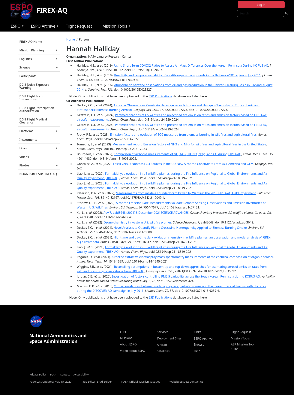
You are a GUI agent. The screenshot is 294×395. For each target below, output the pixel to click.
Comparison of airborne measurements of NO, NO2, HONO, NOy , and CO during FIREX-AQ (177, 154)
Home (70, 39)
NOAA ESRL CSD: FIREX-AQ (38, 174)
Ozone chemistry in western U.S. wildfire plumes (137, 222)
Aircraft (162, 345)
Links (38, 149)
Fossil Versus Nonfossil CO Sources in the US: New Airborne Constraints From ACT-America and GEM (183, 164)
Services (162, 332)
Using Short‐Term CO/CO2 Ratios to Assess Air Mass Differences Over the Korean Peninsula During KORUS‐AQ (191, 65)
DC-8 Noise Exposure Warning (34, 86)
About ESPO (128, 344)
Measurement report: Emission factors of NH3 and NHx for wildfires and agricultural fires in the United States (189, 144)
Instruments (28, 140)
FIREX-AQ (52, 10)
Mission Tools (115, 26)
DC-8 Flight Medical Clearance (33, 120)
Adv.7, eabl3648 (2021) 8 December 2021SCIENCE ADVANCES (146, 213)
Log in (261, 5)
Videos (24, 157)
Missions (126, 338)
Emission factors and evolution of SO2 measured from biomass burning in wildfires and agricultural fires (183, 134)
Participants (27, 76)
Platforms (38, 132)
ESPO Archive (44, 26)
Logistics (38, 60)
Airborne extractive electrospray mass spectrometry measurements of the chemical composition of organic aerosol (192, 257)
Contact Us (196, 381)
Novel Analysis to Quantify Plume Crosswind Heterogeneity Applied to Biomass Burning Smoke (180, 228)
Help (197, 351)
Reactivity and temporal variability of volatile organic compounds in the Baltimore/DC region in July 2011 (187, 75)
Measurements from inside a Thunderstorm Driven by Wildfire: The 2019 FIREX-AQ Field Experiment (186, 193)
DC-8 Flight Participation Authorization (36, 109)
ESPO (16, 26)
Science (38, 68)
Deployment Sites (169, 338)
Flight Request (79, 26)
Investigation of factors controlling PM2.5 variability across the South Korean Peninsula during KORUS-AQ (186, 276)
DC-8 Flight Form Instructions (31, 97)
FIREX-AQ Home (30, 42)
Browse (199, 344)
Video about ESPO (132, 351)
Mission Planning (38, 51)
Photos (38, 166)
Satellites (163, 351)
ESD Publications (160, 96)
